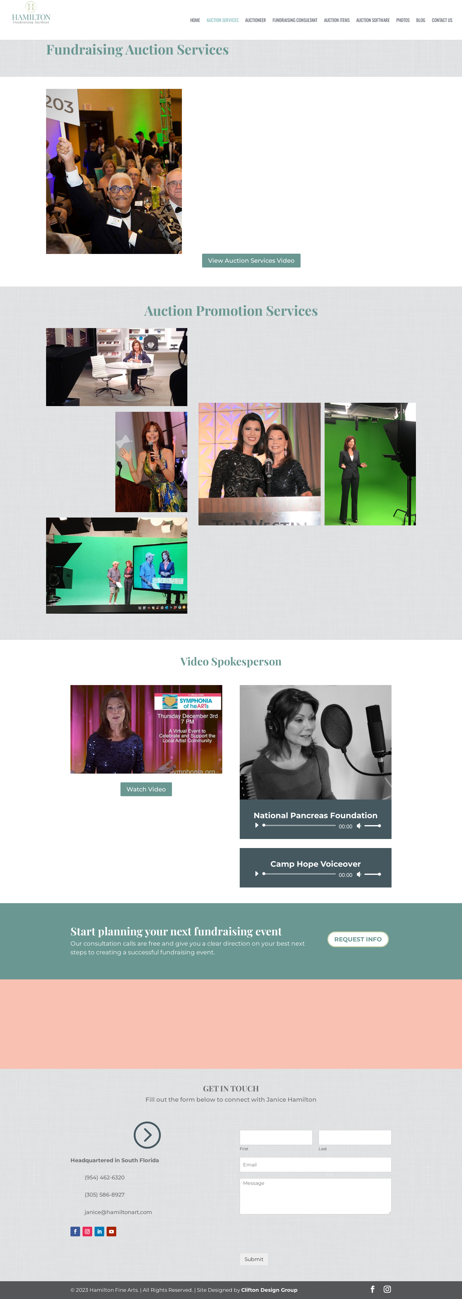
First (244, 1148)
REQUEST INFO (358, 939)
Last (323, 1148)
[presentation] (285, 1243)
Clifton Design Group (269, 1290)
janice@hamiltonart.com (118, 1212)
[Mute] (359, 825)
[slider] (300, 825)
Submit (254, 1259)
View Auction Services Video (251, 260)
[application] (315, 825)
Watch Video (146, 789)
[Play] (256, 825)
